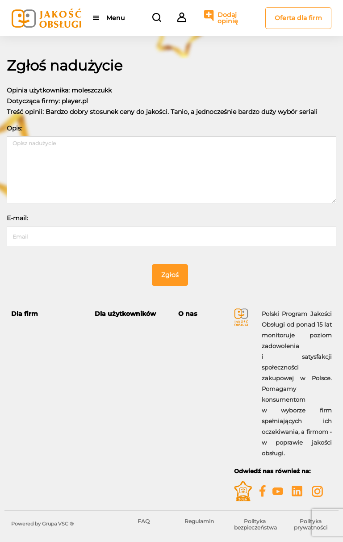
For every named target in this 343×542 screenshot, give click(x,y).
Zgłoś (170, 275)
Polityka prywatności (310, 524)
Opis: (14, 128)
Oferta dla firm (298, 18)
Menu (115, 18)
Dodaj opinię (228, 18)
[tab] (46, 313)
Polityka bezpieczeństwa (255, 524)
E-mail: (17, 218)
